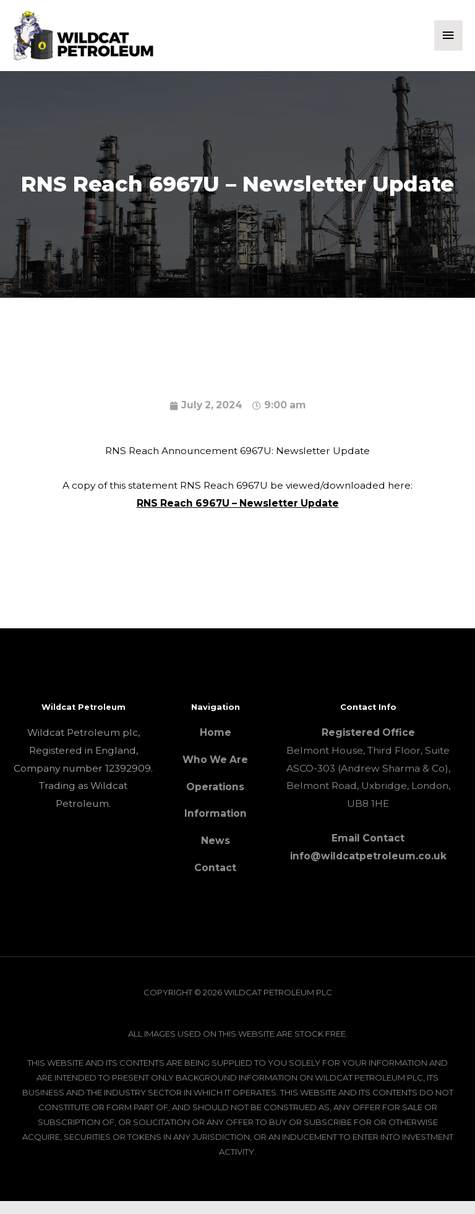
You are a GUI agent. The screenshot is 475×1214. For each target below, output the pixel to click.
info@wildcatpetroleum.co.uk (368, 868)
